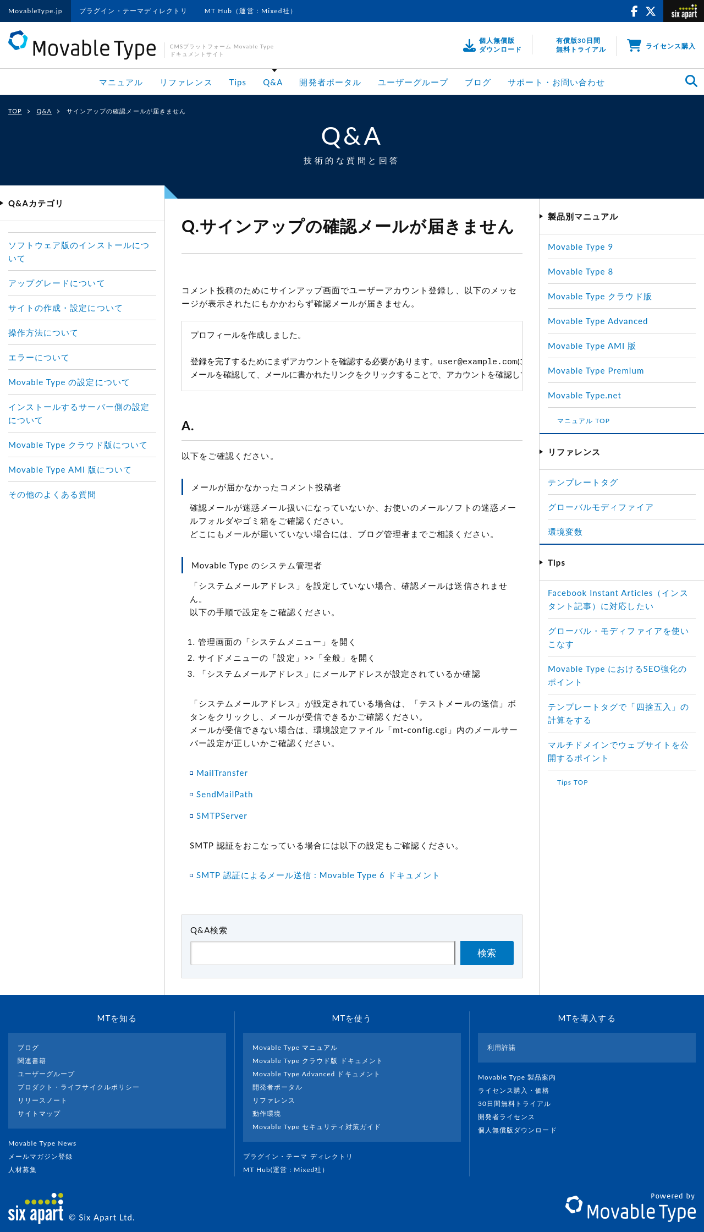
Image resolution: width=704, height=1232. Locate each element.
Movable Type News (46, 1143)
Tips (238, 82)
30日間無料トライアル (519, 1103)
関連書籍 (32, 1060)
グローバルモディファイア (601, 507)
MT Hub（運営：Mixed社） (251, 11)
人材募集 (27, 1169)
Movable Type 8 (580, 271)
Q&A (273, 82)
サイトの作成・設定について (65, 308)
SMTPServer (222, 815)
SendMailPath (224, 794)
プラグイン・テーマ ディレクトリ (302, 1156)
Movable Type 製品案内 (521, 1077)
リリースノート (43, 1100)
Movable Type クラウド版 (600, 296)
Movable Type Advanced (598, 321)
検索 (486, 953)
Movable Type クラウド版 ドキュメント (317, 1060)
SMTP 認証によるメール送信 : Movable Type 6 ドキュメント (318, 875)
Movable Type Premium (600, 370)
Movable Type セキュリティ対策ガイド (316, 1127)
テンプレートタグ (583, 482)
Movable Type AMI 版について (70, 469)
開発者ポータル (330, 82)
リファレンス (186, 82)
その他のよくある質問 (52, 494)
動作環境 (266, 1113)
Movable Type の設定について (69, 382)
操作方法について (43, 332)
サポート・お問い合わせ (556, 82)
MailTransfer (222, 772)
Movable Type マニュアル (295, 1047)
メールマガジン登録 (45, 1156)
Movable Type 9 (580, 246)
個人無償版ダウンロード (522, 1130)
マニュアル (121, 82)
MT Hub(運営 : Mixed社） (290, 1169)
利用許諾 (501, 1047)
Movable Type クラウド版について (78, 445)
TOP (15, 110)
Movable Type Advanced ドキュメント (316, 1074)
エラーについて (39, 357)
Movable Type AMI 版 (592, 346)
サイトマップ (39, 1113)
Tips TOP (572, 782)
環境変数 (565, 531)
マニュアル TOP (583, 421)
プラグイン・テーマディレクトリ (133, 11)
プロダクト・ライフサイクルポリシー (79, 1087)
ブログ (478, 82)
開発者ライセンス (511, 1117)
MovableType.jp (35, 11)
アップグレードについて (57, 283)
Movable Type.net (589, 395)
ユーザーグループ (413, 82)
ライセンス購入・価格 (518, 1090)
